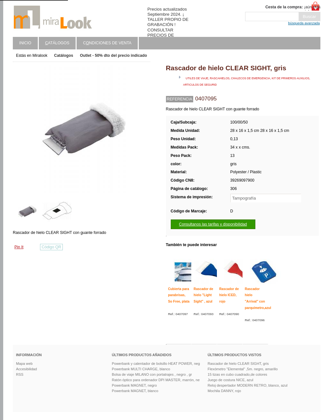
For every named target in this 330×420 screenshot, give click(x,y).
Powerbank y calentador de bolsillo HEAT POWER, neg (156, 363)
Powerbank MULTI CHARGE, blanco (141, 369)
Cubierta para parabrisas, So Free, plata (179, 295)
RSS (19, 374)
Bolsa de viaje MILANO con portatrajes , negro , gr (152, 374)
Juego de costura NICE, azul (230, 380)
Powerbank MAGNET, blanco (135, 391)
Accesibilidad (26, 369)
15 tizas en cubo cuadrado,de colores (237, 374)
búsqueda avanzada (304, 23)
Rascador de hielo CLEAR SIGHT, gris (238, 363)
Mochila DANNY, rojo (224, 391)
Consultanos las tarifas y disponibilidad (213, 224)
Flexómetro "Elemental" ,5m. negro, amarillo (243, 369)
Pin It (18, 247)
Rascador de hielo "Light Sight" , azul (203, 295)
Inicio (25, 43)
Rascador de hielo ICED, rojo (229, 295)
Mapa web (24, 363)
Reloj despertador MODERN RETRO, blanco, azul (247, 385)
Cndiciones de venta (107, 43)
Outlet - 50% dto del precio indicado (113, 55)
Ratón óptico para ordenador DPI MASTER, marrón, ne (156, 380)
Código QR (51, 247)
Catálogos (63, 55)
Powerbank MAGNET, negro (134, 385)
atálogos (57, 43)
